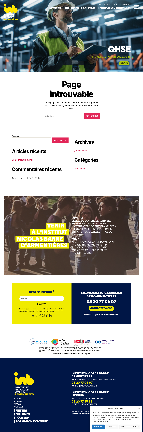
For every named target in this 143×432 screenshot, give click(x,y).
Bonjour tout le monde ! (23, 160)
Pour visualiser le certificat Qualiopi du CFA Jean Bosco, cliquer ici (71, 354)
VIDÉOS (117, 4)
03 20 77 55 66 (82, 401)
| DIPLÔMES (71, 8)
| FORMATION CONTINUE (114, 8)
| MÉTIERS (55, 8)
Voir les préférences (130, 428)
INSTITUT (101, 4)
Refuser (112, 428)
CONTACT (125, 4)
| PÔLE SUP (88, 8)
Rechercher (16, 136)
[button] (139, 409)
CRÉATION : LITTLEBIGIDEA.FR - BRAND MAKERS (87, 413)
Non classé (79, 168)
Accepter (98, 428)
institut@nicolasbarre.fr (101, 314)
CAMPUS (109, 4)
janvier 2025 (80, 150)
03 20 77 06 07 (101, 302)
